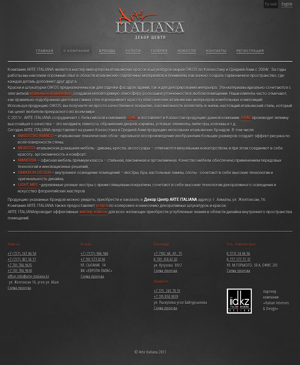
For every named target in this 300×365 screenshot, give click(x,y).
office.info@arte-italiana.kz (28, 276)
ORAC (132, 117)
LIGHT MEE (28, 184)
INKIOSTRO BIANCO (35, 136)
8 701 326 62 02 (166, 259)
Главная (44, 51)
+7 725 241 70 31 (167, 291)
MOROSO (26, 148)
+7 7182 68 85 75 (168, 253)
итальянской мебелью (50, 93)
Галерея (159, 51)
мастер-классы (93, 211)
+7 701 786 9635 (20, 265)
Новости (187, 51)
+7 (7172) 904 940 (94, 253)
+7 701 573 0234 (93, 259)
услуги (102, 205)
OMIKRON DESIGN (34, 172)
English (287, 4)
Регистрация (250, 51)
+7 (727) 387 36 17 (22, 259)
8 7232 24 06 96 (238, 253)
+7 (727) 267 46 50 (22, 253)
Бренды (107, 51)
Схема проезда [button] (19, 288)
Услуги (133, 51)
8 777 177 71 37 (239, 259)
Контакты (216, 51)
